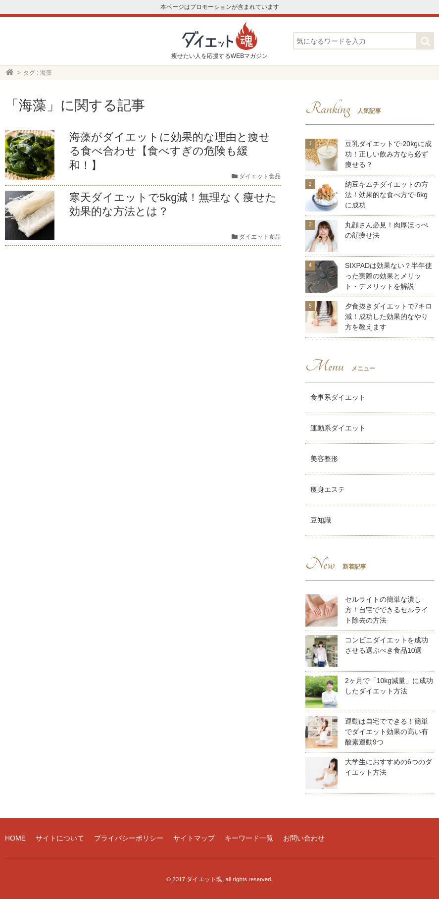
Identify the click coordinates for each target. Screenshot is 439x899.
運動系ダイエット (338, 428)
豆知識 (320, 520)
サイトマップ (194, 838)
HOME (15, 838)
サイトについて (60, 838)
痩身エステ (327, 489)
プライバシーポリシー (128, 838)
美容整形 (324, 459)
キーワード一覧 (249, 838)
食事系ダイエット (338, 397)
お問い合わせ (304, 838)
